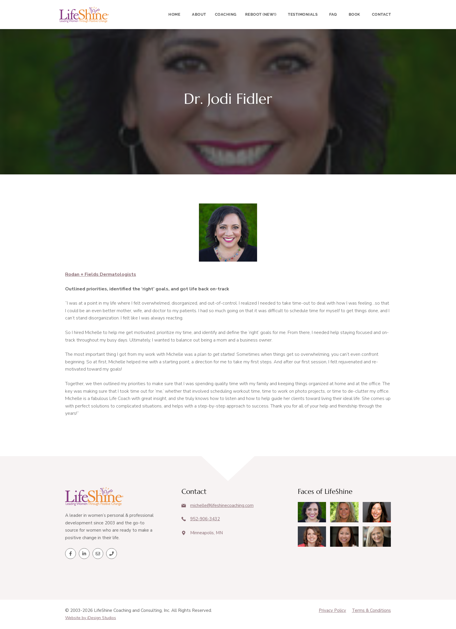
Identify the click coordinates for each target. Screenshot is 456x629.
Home (174, 14)
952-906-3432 (205, 519)
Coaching (225, 14)
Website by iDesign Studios (90, 618)
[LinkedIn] (84, 553)
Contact (381, 14)
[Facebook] (70, 553)
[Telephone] (111, 553)
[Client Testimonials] (312, 512)
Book (354, 14)
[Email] (97, 553)
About (199, 14)
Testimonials (303, 14)
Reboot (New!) (261, 14)
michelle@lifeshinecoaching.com (222, 505)
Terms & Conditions (371, 610)
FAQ (333, 14)
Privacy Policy (332, 610)
